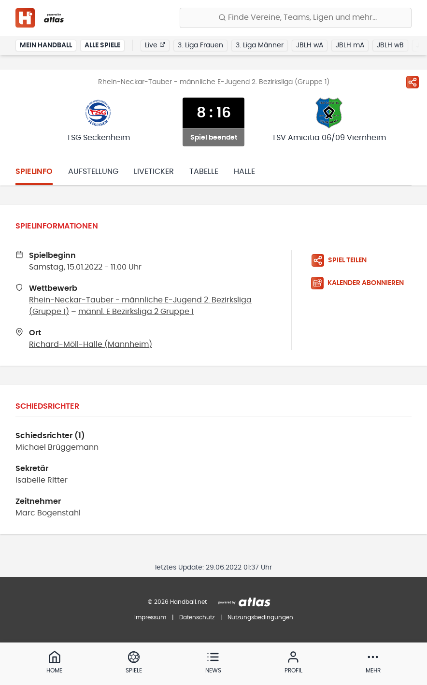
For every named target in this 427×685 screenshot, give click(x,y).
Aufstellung (93, 171)
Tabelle (203, 171)
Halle (244, 171)
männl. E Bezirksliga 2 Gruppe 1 (136, 311)
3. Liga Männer (260, 45)
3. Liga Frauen (200, 45)
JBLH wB (390, 45)
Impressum (150, 617)
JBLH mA (350, 45)
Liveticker (154, 171)
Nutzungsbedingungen (260, 617)
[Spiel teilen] (412, 82)
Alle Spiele (102, 45)
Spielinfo (34, 171)
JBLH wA (309, 45)
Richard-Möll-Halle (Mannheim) (90, 344)
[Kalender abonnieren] (361, 283)
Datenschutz (196, 617)
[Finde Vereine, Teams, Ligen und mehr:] (296, 18)
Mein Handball (46, 45)
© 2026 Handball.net (177, 602)
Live (155, 45)
